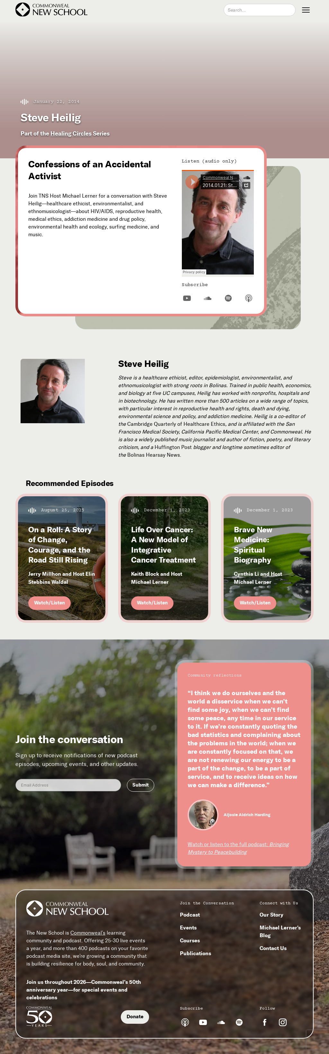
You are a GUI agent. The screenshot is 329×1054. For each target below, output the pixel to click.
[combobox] (260, 10)
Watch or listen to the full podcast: (238, 848)
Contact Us (273, 948)
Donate (135, 1017)
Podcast (190, 914)
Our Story (271, 914)
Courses (190, 940)
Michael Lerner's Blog (280, 931)
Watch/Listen (49, 603)
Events (188, 927)
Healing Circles (71, 133)
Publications (195, 953)
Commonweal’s (87, 933)
